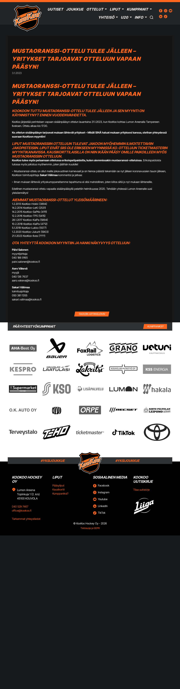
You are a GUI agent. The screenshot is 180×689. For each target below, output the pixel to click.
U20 (124, 17)
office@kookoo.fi (21, 510)
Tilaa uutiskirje (141, 489)
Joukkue (74, 9)
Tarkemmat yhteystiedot (26, 519)
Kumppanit (137, 9)
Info (139, 17)
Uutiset (55, 9)
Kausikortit (58, 489)
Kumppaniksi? (60, 493)
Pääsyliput (58, 485)
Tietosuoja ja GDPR (90, 528)
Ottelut (94, 9)
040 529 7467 (20, 506)
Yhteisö (106, 17)
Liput (115, 9)
